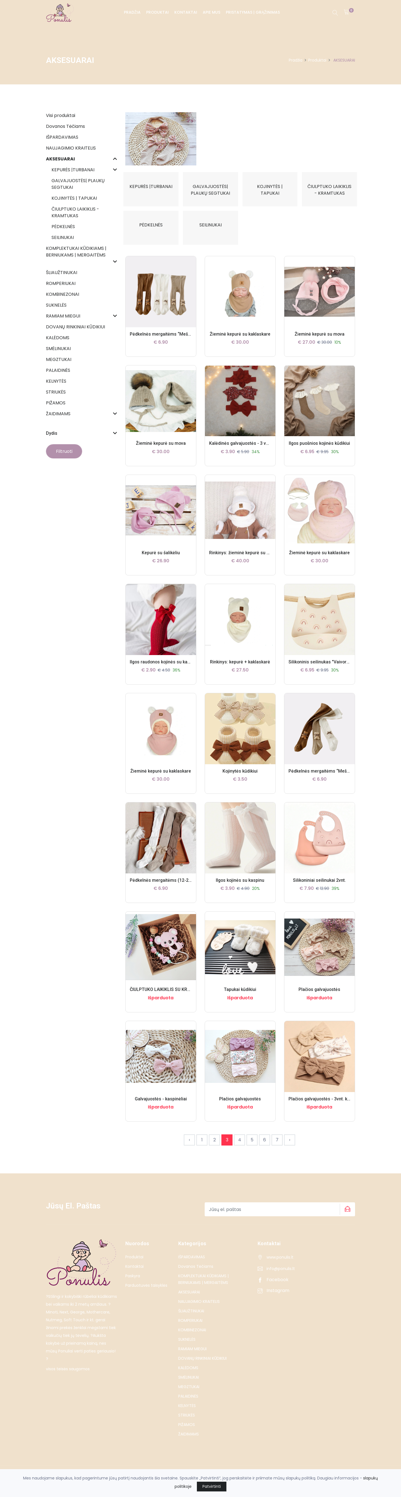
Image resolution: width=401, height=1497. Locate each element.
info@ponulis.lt (280, 1275)
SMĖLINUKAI (188, 1384)
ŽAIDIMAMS (188, 1441)
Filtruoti (64, 451)
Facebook (273, 1286)
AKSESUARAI (189, 1299)
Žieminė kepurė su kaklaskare (240, 341)
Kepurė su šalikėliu (161, 559)
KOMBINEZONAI (192, 1337)
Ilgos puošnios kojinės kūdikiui (319, 450)
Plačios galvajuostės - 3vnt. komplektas (329, 1105)
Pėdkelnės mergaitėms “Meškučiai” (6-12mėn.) (336, 778)
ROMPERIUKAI (190, 1327)
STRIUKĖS (186, 1422)
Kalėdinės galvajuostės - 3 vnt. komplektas (252, 450)
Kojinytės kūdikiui (240, 778)
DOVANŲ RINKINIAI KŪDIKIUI (202, 1365)
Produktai (157, 12)
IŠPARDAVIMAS (191, 1264)
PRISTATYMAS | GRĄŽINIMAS (253, 12)
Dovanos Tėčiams (195, 1273)
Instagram (273, 1297)
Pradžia (132, 12)
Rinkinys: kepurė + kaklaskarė (240, 668)
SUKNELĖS (186, 1346)
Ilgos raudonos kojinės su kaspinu (165, 668)
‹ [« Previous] (189, 1147)
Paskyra (132, 1283)
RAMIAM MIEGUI (192, 1356)
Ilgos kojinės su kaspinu (240, 887)
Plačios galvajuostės (319, 996)
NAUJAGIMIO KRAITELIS (199, 1308)
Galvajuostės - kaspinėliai (161, 1105)
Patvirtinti (211, 1486)
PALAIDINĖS (188, 1403)
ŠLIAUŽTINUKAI (191, 1318)
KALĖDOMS (188, 1375)
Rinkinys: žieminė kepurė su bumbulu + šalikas (256, 559)
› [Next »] (289, 1147)
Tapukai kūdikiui (240, 996)
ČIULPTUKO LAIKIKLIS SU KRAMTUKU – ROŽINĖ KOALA (186, 996)
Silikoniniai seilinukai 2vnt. (319, 887)
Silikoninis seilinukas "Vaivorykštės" (325, 668)
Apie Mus (211, 12)
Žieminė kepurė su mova (319, 341)
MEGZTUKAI (188, 1393)
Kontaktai (185, 12)
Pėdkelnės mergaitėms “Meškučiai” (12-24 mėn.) (179, 341)
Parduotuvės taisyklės (146, 1292)
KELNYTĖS (187, 1412)
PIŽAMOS (186, 1431)
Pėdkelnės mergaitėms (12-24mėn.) (166, 887)
